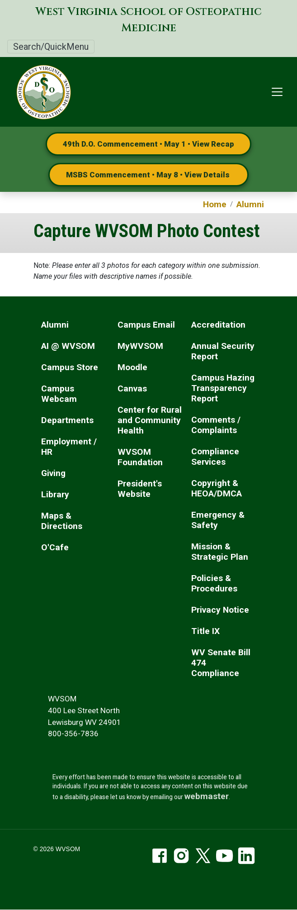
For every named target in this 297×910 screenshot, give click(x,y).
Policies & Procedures (214, 583)
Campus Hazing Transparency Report (223, 388)
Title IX (205, 631)
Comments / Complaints (215, 425)
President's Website (140, 488)
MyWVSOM (140, 346)
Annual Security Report (223, 351)
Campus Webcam (59, 393)
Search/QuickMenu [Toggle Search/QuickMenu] (51, 46)
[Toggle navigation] (277, 92)
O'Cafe (55, 547)
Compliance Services (215, 456)
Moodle (132, 367)
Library (55, 494)
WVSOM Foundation (140, 457)
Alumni (250, 204)
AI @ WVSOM (68, 346)
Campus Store (69, 367)
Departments (67, 420)
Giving (53, 473)
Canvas (132, 388)
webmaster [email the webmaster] (206, 796)
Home (214, 204)
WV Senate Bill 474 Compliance (220, 662)
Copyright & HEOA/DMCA (216, 488)
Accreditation (218, 324)
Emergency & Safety (218, 520)
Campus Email (146, 324)
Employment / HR (69, 446)
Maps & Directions (61, 520)
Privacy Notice (220, 610)
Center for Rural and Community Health (150, 420)
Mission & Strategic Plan (219, 551)
